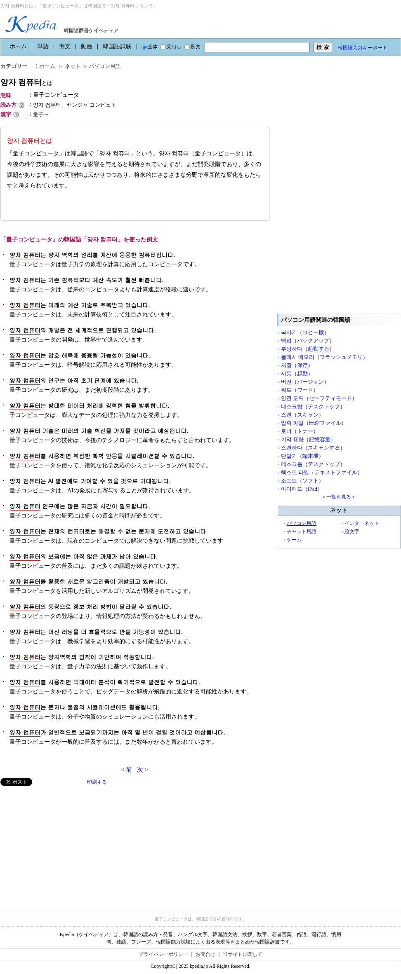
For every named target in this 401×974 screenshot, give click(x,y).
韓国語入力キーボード (362, 48)
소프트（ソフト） (302, 481)
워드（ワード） (299, 390)
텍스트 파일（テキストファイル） (322, 472)
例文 (65, 46)
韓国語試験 (117, 46)
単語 (43, 46)
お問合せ (205, 954)
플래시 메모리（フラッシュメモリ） (324, 357)
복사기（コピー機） (305, 332)
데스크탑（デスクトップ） (313, 406)
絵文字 (351, 531)
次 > (142, 769)
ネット (73, 66)
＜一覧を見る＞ (338, 497)
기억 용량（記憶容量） (308, 439)
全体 (150, 46)
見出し (171, 46)
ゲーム (294, 540)
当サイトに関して (242, 954)
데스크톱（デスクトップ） (313, 464)
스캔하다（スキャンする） (313, 448)
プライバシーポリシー (163, 954)
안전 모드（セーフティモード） (319, 398)
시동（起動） (297, 373)
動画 (86, 46)
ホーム (18, 46)
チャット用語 (301, 531)
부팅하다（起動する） (308, 349)
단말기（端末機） (302, 456)
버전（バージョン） (305, 382)
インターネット (361, 523)
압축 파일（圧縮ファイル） (314, 423)
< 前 (126, 769)
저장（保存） (297, 365)
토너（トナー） (299, 431)
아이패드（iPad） (302, 489)
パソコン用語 (105, 66)
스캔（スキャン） (302, 415)
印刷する (97, 782)
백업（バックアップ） (308, 340)
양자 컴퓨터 (26, 82)
